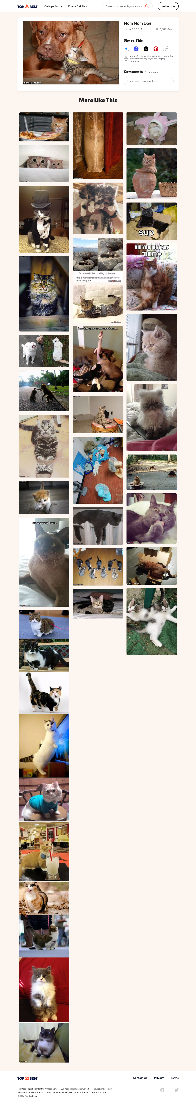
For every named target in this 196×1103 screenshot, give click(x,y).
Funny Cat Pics (77, 6)
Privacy (159, 1077)
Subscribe (168, 6)
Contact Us (140, 1077)
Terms (175, 1077)
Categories (53, 6)
